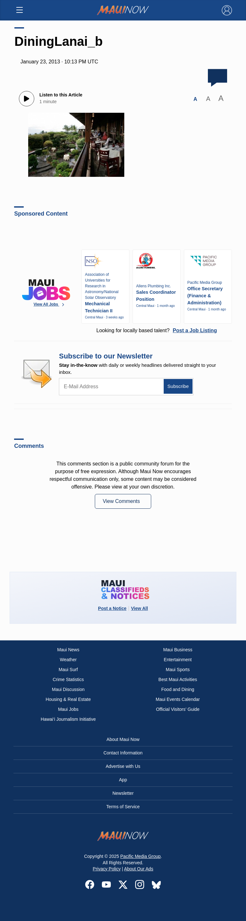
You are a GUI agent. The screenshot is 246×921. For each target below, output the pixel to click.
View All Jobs (49, 304)
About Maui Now (123, 739)
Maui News (68, 649)
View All (139, 608)
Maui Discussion (68, 689)
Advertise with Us (123, 766)
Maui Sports (178, 669)
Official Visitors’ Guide (178, 709)
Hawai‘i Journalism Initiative (68, 719)
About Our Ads (138, 868)
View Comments (122, 501)
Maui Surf (68, 669)
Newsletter (123, 793)
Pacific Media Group (140, 856)
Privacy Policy (107, 868)
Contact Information (123, 752)
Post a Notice (112, 608)
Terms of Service (123, 806)
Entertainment (178, 659)
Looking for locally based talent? (156, 330)
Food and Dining (177, 689)
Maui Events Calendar (178, 699)
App (123, 779)
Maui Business (177, 649)
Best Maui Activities (178, 679)
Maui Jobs (68, 709)
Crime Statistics (68, 679)
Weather (68, 659)
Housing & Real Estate (68, 699)
